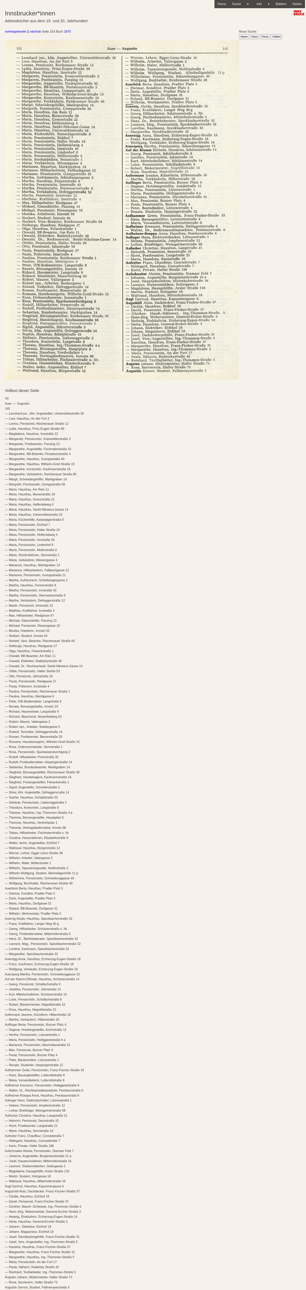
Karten (297, 4)
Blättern (281, 4)
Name (244, 36)
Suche (240, 4)
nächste (35, 31)
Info (262, 4)
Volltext (276, 36)
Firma (265, 36)
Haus (255, 36)
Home (222, 4)
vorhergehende (15, 31)
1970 (67, 31)
